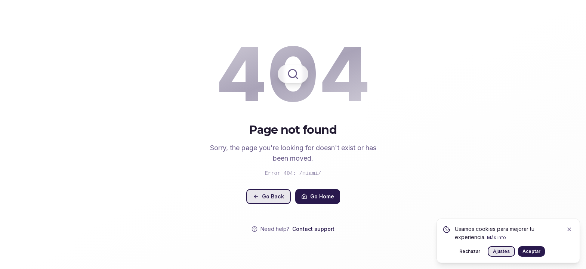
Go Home (317, 196)
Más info (496, 237)
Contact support (313, 229)
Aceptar (531, 251)
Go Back (268, 196)
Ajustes (501, 251)
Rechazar (469, 251)
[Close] (569, 229)
